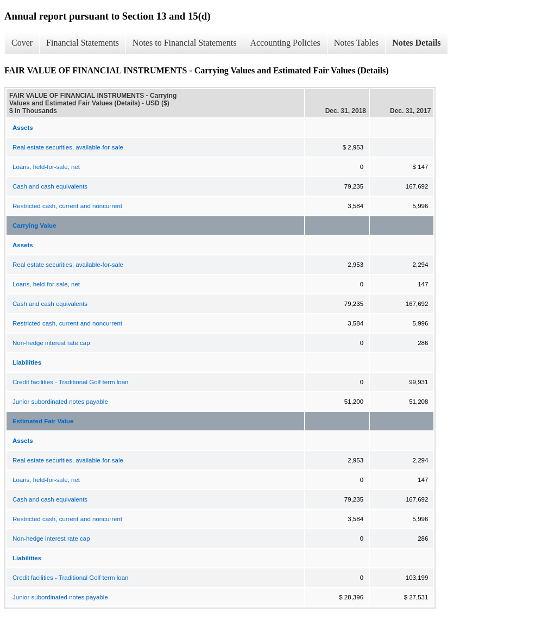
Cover (22, 42)
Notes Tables (356, 42)
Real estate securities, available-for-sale (67, 147)
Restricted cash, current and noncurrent (67, 206)
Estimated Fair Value (43, 421)
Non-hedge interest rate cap (51, 343)
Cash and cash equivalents (49, 186)
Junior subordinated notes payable (60, 401)
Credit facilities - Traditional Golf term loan (70, 382)
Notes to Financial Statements (185, 42)
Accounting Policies (285, 42)
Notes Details (416, 42)
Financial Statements (82, 42)
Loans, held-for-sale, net (46, 167)
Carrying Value (34, 225)
